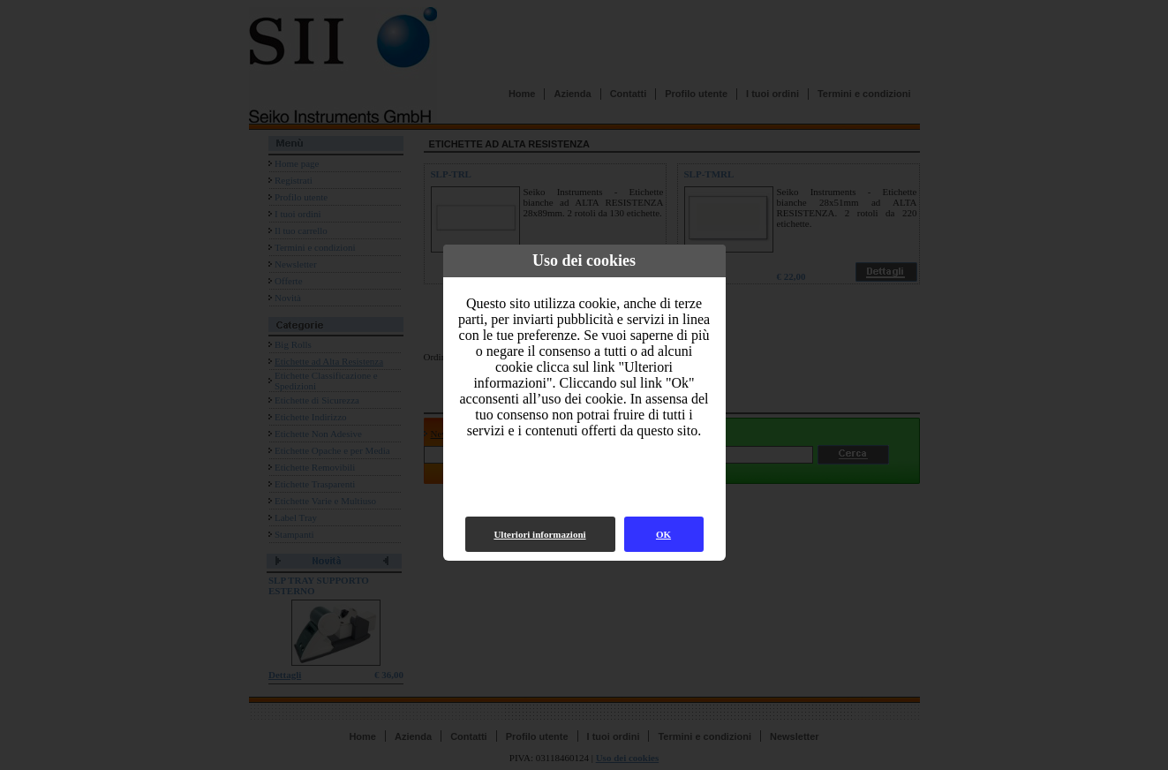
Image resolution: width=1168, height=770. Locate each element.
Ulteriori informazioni (539, 534)
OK (663, 534)
